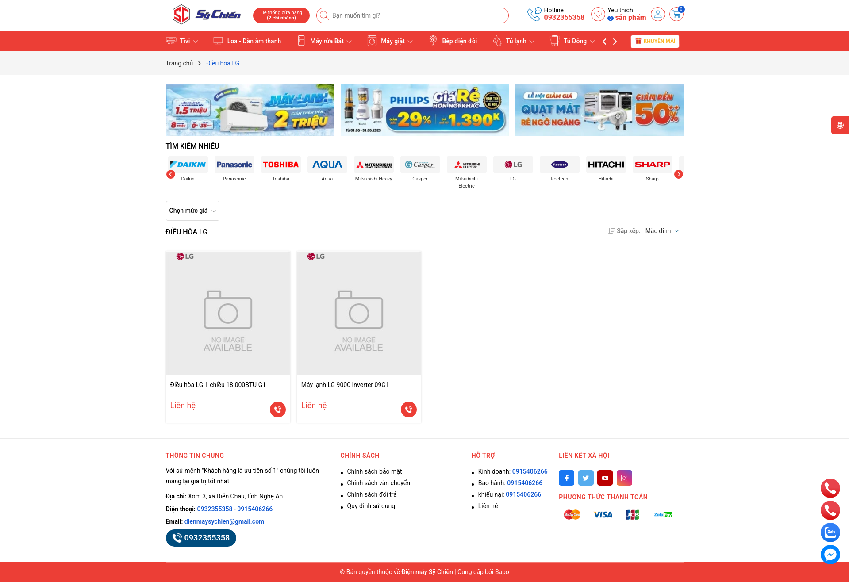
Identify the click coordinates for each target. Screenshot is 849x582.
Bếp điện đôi (452, 40)
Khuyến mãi (655, 41)
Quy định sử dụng (371, 505)
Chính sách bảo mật (374, 471)
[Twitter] (586, 478)
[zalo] (830, 532)
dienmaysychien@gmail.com (224, 521)
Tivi (182, 40)
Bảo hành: (510, 482)
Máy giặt (390, 40)
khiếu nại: (509, 494)
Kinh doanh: (513, 471)
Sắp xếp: (624, 230)
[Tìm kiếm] (325, 15)
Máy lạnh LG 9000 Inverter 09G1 (345, 384)
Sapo (502, 571)
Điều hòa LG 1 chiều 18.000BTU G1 (218, 384)
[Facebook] (566, 478)
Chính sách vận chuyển (379, 482)
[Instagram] (624, 478)
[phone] (830, 487)
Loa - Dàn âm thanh (247, 40)
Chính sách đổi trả (372, 494)
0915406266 (255, 509)
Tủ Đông (572, 40)
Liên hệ (488, 505)
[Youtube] (605, 478)
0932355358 (564, 17)
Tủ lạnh (513, 40)
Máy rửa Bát (324, 40)
